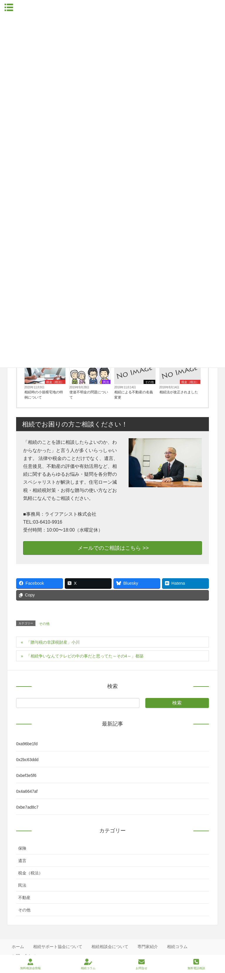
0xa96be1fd (27, 743)
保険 (22, 848)
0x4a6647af (27, 791)
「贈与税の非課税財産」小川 (53, 642)
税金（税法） (55, 382)
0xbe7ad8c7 (27, 807)
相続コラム (177, 946)
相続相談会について (109, 946)
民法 (106, 382)
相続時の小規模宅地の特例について (43, 394)
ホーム (18, 946)
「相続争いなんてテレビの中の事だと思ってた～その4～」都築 (85, 656)
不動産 (24, 897)
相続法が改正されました (178, 392)
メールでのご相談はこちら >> (112, 548)
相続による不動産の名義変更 (133, 394)
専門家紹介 (147, 946)
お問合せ (141, 964)
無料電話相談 (196, 964)
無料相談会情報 (30, 964)
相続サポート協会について (57, 946)
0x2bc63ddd (27, 759)
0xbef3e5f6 (26, 775)
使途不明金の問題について (88, 394)
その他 (149, 382)
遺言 (22, 860)
